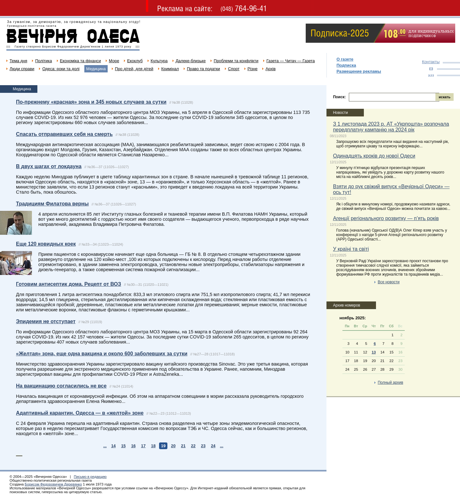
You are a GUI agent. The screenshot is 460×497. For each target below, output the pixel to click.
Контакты (431, 61)
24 (213, 445)
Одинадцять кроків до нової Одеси (374, 156)
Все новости (388, 282)
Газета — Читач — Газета (290, 60)
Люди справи (22, 68)
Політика (43, 60)
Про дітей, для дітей (134, 68)
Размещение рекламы (358, 71)
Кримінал (170, 68)
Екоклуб (134, 60)
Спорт (234, 68)
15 (123, 445)
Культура (159, 60)
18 (153, 445)
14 (113, 445)
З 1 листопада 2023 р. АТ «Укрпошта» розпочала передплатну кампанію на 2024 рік (391, 126)
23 (203, 445)
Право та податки (203, 68)
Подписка (346, 65)
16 (133, 445)
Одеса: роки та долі (60, 68)
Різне (252, 68)
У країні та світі (351, 249)
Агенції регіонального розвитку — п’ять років (386, 218)
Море (114, 60)
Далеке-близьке (191, 60)
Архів (270, 68)
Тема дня (18, 60)
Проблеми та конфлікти (236, 60)
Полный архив (390, 382)
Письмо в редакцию (90, 476)
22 (193, 445)
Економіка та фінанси (80, 60)
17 (143, 445)
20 (173, 445)
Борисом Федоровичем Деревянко (53, 484)
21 (183, 445)
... (105, 445)
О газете (344, 59)
